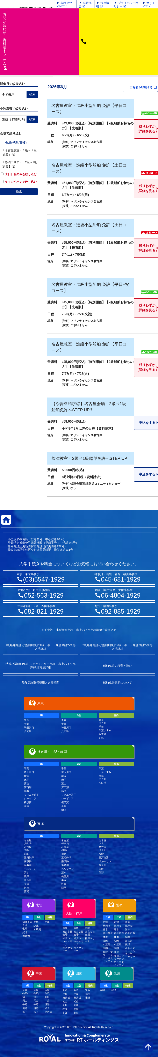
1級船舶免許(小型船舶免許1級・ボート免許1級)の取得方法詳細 (41, 646)
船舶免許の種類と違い (117, 665)
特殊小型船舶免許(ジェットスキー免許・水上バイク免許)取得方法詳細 (41, 665)
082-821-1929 (44, 611)
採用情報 (102, 4)
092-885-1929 (121, 611)
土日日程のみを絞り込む (19, 174)
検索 (19, 191)
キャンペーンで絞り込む (19, 181)
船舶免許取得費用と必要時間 (40, 682)
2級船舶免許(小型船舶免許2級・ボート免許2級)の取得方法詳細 (117, 646)
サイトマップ (148, 4)
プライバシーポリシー (126, 4)
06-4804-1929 (121, 595)
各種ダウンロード (64, 4)
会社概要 (85, 4)
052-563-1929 (44, 595)
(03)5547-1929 (44, 579)
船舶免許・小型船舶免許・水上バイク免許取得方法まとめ (79, 630)
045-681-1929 (121, 579)
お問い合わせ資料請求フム (5, 41)
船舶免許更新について (117, 682)
